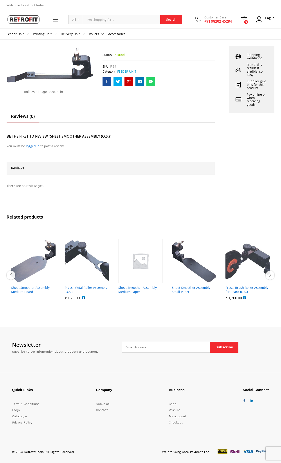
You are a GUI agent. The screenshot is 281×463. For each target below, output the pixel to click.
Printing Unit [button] (42, 34)
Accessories (116, 34)
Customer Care (215, 17)
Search (171, 19)
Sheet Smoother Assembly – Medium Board (31, 290)
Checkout (176, 422)
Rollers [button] (94, 34)
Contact (102, 410)
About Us (103, 404)
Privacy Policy (22, 422)
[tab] (23, 118)
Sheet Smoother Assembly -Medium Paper (138, 290)
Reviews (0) (23, 116)
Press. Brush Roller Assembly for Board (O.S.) (246, 290)
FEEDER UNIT (126, 71)
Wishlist (174, 410)
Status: (108, 55)
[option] (33, 272)
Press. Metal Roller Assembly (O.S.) (86, 290)
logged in (33, 146)
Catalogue (19, 416)
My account (177, 416)
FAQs (16, 410)
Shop (173, 404)
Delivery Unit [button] (70, 34)
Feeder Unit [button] (15, 34)
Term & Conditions (25, 404)
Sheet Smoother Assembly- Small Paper (191, 290)
